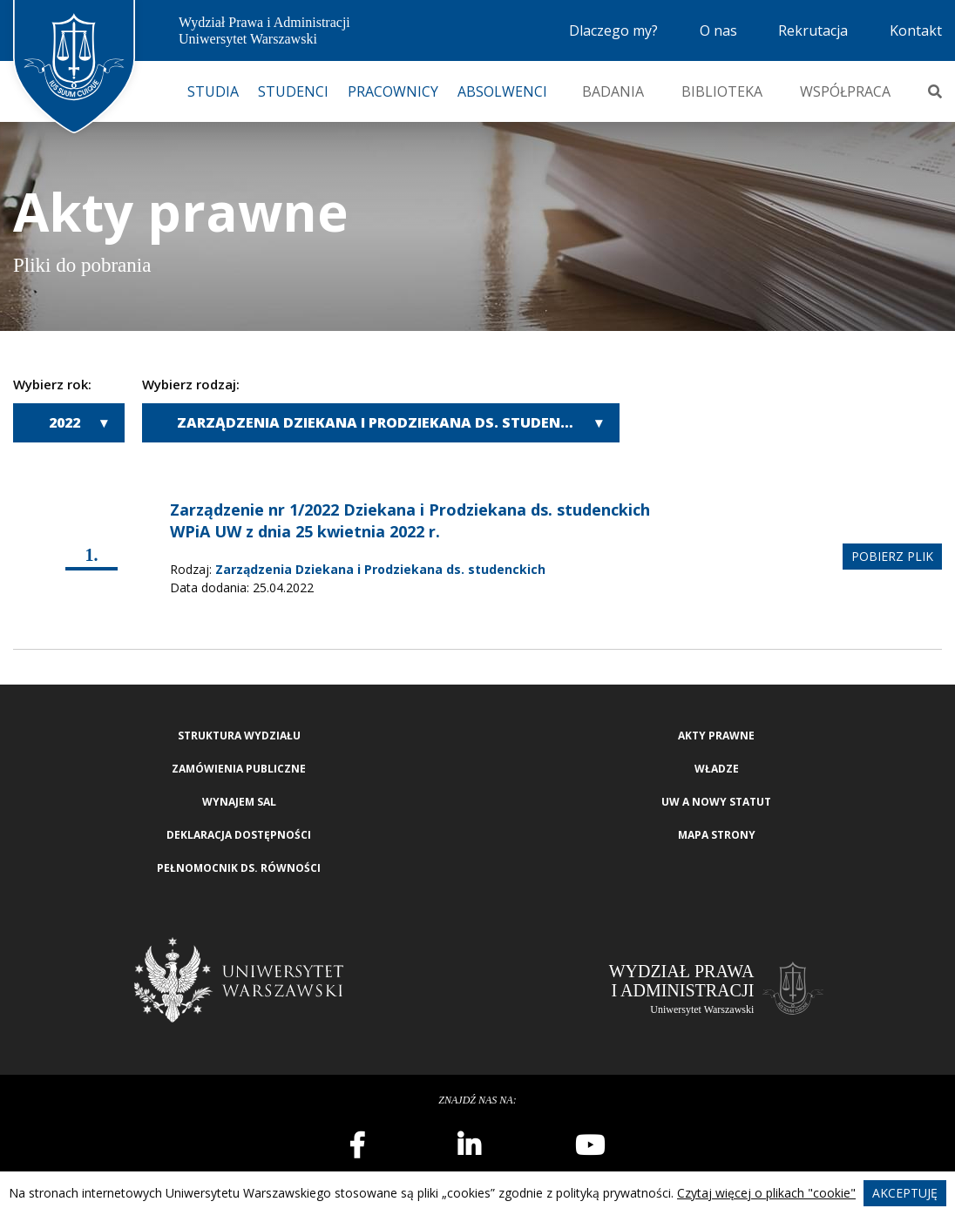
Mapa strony (716, 834)
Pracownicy (393, 91)
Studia (213, 91)
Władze (716, 768)
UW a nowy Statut (716, 801)
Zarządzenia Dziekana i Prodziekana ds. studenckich (390, 422)
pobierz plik (892, 556)
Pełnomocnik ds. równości (239, 868)
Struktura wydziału (239, 735)
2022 (64, 422)
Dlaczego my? (613, 30)
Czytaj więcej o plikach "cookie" (766, 1193)
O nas (718, 30)
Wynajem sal (239, 801)
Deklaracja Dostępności (238, 834)
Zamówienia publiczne (239, 768)
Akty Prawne (716, 735)
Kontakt (916, 30)
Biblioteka (721, 91)
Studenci (293, 91)
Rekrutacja (813, 30)
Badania (613, 91)
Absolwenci (502, 91)
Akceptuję (905, 1193)
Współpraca (845, 91)
